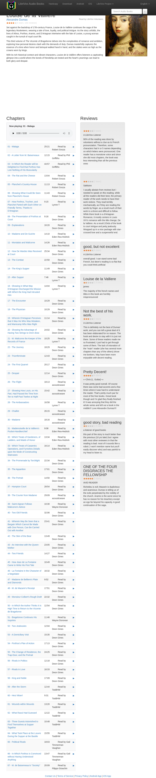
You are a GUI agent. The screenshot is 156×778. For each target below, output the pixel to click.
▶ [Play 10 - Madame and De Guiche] (73, 234)
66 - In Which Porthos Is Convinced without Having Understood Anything (24, 756)
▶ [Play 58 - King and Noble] (73, 678)
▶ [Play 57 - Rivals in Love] (73, 669)
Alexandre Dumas (17, 19)
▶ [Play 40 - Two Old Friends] (73, 513)
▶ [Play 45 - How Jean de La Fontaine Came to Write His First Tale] (73, 562)
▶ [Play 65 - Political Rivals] (73, 742)
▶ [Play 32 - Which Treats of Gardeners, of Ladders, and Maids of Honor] (73, 437)
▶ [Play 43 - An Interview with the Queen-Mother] (73, 545)
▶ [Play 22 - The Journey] (73, 347)
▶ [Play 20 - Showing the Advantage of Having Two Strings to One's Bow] (73, 330)
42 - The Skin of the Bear (19, 536)
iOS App (107, 776)
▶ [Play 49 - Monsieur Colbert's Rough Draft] (73, 597)
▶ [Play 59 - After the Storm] (73, 687)
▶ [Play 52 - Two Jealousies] (73, 626)
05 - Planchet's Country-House (22, 184)
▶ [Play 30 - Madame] (73, 420)
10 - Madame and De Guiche (21, 234)
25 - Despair (13, 373)
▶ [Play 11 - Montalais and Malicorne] (73, 243)
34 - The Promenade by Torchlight (24, 460)
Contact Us (50, 776)
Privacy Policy (81, 776)
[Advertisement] (78, 90)
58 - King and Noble (17, 678)
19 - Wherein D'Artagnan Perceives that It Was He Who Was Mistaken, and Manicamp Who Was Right (24, 321)
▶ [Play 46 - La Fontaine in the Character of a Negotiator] (73, 571)
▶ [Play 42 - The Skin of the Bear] (73, 536)
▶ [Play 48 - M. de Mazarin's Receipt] (73, 588)
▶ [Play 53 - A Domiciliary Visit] (73, 635)
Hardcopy (53, 4)
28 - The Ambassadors (18, 402)
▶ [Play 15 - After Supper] (73, 277)
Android (80, 4)
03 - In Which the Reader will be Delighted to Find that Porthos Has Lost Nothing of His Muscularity (24, 167)
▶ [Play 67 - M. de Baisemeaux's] (73, 765)
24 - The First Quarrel (18, 364)
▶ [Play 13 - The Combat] (73, 260)
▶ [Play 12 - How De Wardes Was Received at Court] (73, 251)
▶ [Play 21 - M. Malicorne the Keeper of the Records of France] (73, 339)
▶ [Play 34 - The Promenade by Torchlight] (73, 461)
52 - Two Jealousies (17, 626)
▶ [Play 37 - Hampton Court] (73, 487)
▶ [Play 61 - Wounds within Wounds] (73, 704)
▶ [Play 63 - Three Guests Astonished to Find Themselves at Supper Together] (73, 722)
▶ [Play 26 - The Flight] (73, 382)
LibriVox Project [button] (105, 4)
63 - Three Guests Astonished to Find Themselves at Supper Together (23, 724)
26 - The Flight (14, 382)
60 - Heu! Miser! (15, 695)
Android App (95, 776)
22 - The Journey (16, 347)
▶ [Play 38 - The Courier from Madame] (73, 495)
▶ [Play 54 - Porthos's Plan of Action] (73, 643)
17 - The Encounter (17, 301)
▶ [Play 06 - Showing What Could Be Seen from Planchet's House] (73, 193)
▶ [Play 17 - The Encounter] (73, 301)
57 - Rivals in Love (16, 669)
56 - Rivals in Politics (17, 660)
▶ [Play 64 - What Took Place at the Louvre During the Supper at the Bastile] (73, 733)
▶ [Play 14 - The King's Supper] (73, 269)
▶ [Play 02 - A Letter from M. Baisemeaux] (73, 155)
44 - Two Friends (15, 553)
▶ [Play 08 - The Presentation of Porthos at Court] (73, 217)
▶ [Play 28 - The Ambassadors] (73, 402)
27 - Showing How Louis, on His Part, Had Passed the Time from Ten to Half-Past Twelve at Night (23, 393)
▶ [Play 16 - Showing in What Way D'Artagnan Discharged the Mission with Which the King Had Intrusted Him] (73, 286)
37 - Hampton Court (17, 486)
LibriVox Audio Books (31, 3)
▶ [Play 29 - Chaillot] (73, 411)
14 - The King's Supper (18, 268)
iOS (90, 4)
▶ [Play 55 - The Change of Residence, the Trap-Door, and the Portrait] (73, 652)
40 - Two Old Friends (17, 512)
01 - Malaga (13, 146)
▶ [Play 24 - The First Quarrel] (73, 365)
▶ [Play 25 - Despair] (73, 373)
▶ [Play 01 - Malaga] (73, 147)
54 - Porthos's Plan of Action (21, 643)
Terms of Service (65, 776)
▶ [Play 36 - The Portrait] (73, 478)
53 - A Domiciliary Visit (18, 634)
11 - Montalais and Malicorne (21, 242)
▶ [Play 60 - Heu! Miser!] (73, 696)
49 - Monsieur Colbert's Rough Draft (25, 597)
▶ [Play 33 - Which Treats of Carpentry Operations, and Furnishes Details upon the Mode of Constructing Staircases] (73, 446)
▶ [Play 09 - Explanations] (73, 225)
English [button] (145, 4)
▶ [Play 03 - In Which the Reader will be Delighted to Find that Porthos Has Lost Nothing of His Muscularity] (73, 164)
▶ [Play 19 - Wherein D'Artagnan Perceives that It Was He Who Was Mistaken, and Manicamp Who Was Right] (73, 318)
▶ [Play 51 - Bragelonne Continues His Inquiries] (73, 617)
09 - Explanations (16, 225)
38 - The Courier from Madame (22, 495)
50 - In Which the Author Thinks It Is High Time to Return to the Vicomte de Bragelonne (24, 608)
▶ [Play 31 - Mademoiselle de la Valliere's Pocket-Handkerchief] (73, 428)
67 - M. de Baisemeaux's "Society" (24, 765)
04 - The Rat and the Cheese (21, 175)
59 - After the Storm (17, 687)
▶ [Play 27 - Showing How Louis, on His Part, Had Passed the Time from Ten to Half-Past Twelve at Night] (73, 391)
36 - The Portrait (15, 478)
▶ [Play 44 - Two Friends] (73, 554)
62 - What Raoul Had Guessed (22, 713)
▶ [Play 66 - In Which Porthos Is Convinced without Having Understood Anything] (73, 754)
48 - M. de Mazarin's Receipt (21, 588)
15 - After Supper (16, 277)
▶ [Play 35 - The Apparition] (73, 469)
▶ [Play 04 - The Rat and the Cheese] (73, 176)
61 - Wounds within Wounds (21, 704)
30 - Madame (14, 419)
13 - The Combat (16, 260)
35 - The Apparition (17, 469)
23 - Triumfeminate (16, 356)
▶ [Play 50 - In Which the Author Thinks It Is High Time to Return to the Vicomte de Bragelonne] (73, 606)
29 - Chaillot (13, 411)
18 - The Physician (16, 309)
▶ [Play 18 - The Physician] (73, 309)
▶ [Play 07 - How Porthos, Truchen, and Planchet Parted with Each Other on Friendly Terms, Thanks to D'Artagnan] (73, 202)
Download (67, 4)
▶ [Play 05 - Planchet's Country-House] (73, 184)
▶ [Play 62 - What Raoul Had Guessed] (73, 713)
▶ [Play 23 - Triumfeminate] (73, 356)
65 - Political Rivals (17, 742)
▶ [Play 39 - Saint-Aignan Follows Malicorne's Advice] (73, 504)
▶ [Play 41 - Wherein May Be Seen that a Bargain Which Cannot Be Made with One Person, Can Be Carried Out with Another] (73, 521)
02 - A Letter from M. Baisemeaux (23, 155)
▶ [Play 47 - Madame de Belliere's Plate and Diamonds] (73, 580)
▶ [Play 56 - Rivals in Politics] (73, 661)
